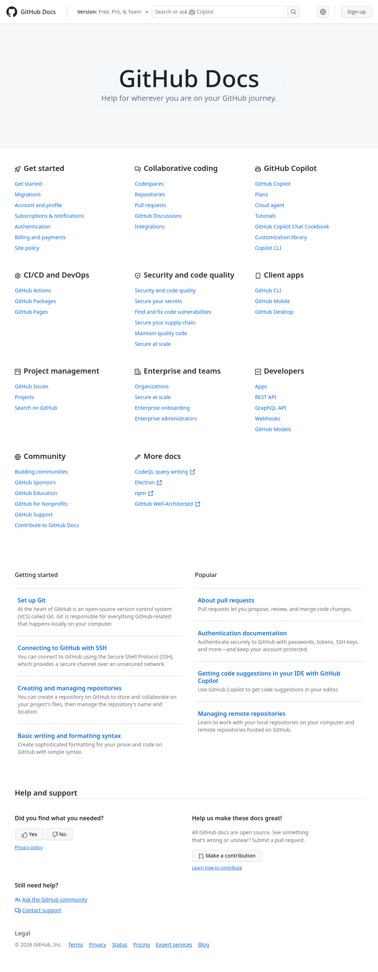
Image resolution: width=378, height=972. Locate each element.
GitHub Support (34, 514)
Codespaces (149, 183)
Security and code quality (165, 290)
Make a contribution (226, 855)
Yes (29, 834)
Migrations (28, 194)
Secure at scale (153, 343)
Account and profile (38, 205)
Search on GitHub (36, 407)
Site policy (27, 247)
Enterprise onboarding (162, 407)
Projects (24, 397)
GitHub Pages (31, 311)
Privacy (97, 944)
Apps (261, 386)
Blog (203, 944)
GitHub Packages (35, 301)
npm (144, 493)
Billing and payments (40, 237)
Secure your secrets (158, 301)
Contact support (38, 910)
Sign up (356, 11)
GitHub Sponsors (35, 482)
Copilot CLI (268, 247)
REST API (265, 397)
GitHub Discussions (158, 215)
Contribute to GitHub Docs (47, 525)
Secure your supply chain (165, 322)
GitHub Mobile (272, 301)
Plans (261, 194)
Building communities (41, 471)
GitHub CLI (268, 290)
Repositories (150, 194)
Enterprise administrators (166, 418)
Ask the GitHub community (51, 899)
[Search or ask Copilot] (225, 12)
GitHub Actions (33, 290)
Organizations (152, 386)
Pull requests (150, 205)
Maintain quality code (161, 333)
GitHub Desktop (274, 311)
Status (119, 944)
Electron (148, 482)
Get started (28, 183)
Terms (75, 944)
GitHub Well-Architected (167, 503)
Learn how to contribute (217, 868)
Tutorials (265, 215)
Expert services (174, 944)
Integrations (150, 226)
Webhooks (268, 418)
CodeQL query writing (165, 471)
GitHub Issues (32, 386)
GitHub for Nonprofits (41, 503)
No (59, 834)
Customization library (281, 237)
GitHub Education (36, 493)
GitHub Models (273, 429)
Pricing (141, 944)
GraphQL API (270, 407)
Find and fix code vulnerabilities (173, 311)
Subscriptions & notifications (49, 215)
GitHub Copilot (273, 183)
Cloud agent (270, 205)
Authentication (33, 226)
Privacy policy (29, 847)
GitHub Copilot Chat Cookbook (292, 226)
